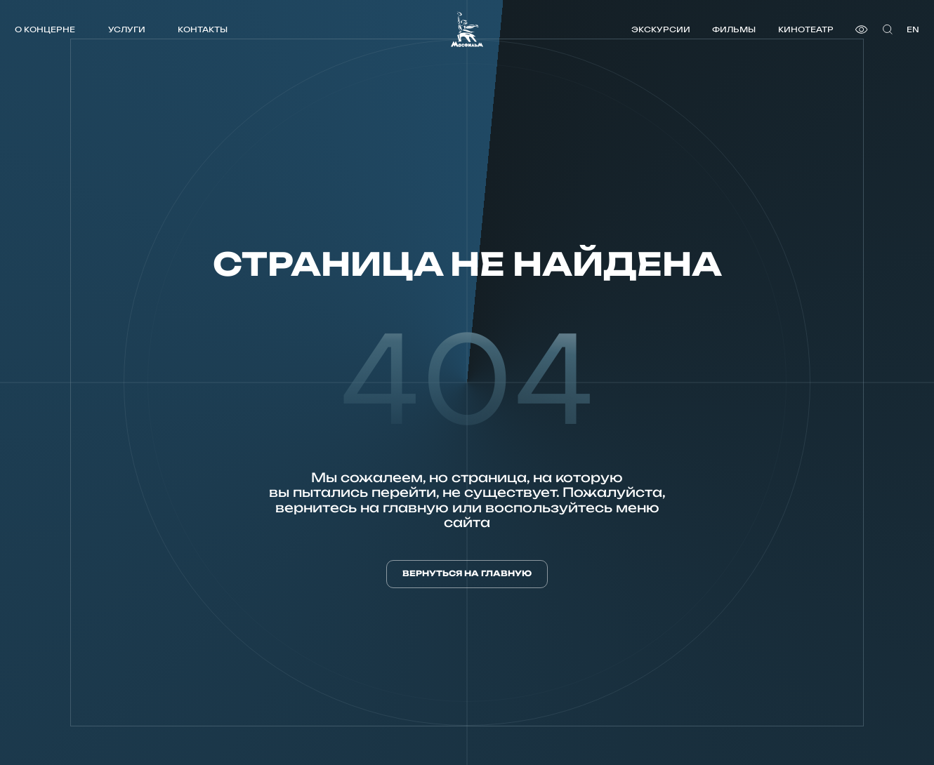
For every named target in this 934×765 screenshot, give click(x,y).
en (913, 29)
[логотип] (467, 29)
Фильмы (734, 29)
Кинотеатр (806, 29)
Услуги (126, 29)
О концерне (45, 29)
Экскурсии (660, 29)
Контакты (203, 29)
